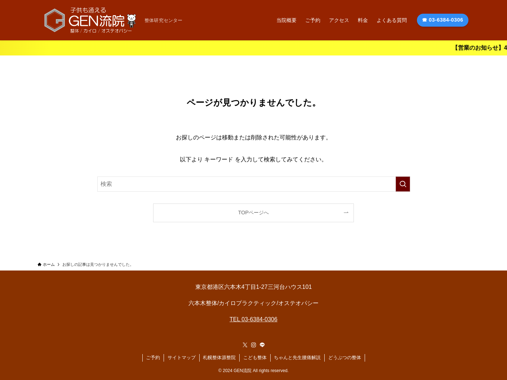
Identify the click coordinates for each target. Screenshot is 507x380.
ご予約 (153, 357)
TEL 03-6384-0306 (253, 319)
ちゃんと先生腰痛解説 (297, 357)
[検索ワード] (253, 184)
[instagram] (253, 345)
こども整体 (255, 357)
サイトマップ (182, 357)
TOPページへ (253, 212)
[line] (262, 345)
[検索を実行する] (403, 184)
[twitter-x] (245, 345)
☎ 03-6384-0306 (442, 20)
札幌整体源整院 (219, 357)
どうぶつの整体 (344, 357)
